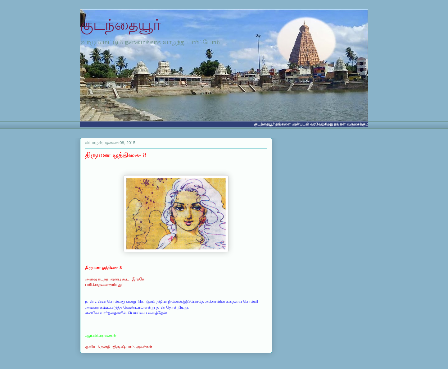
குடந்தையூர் (120, 24)
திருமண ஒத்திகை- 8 (116, 155)
